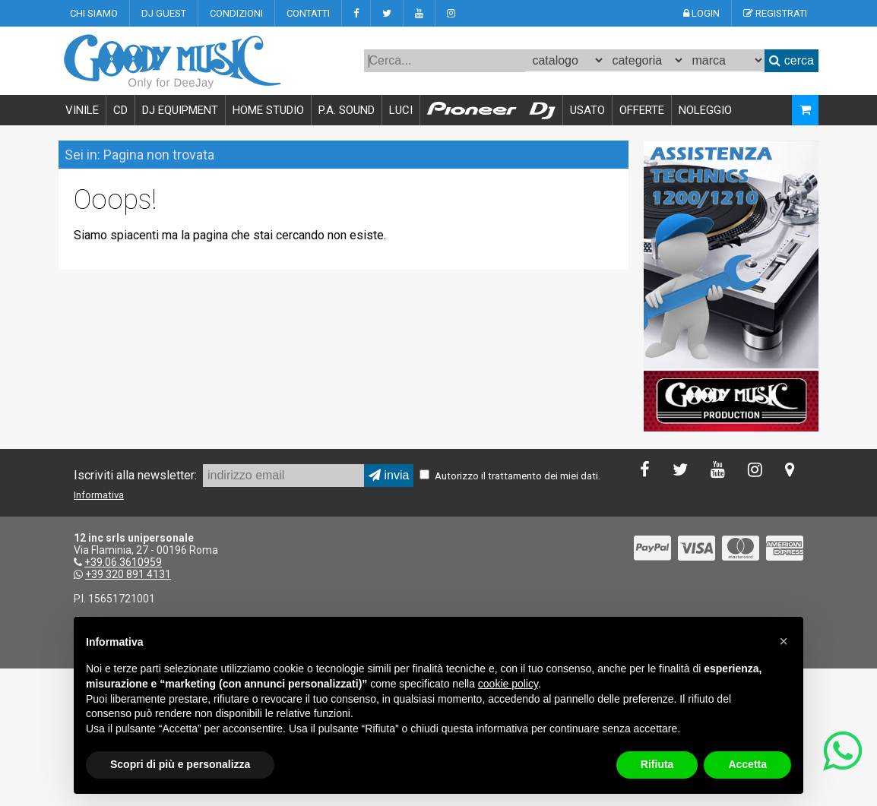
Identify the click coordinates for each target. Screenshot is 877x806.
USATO (587, 110)
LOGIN (701, 13)
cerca (791, 60)
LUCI (401, 110)
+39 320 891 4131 (128, 574)
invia (389, 475)
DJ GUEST (163, 13)
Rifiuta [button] (657, 764)
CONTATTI (308, 13)
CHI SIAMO (94, 13)
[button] (783, 641)
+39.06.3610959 (123, 562)
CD (120, 110)
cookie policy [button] (508, 684)
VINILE (82, 110)
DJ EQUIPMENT (180, 110)
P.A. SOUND (346, 110)
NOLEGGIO (705, 110)
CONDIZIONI (236, 13)
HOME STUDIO (268, 110)
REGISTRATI (775, 13)
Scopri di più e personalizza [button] (180, 764)
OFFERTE (641, 110)
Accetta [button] (747, 764)
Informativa (99, 495)
